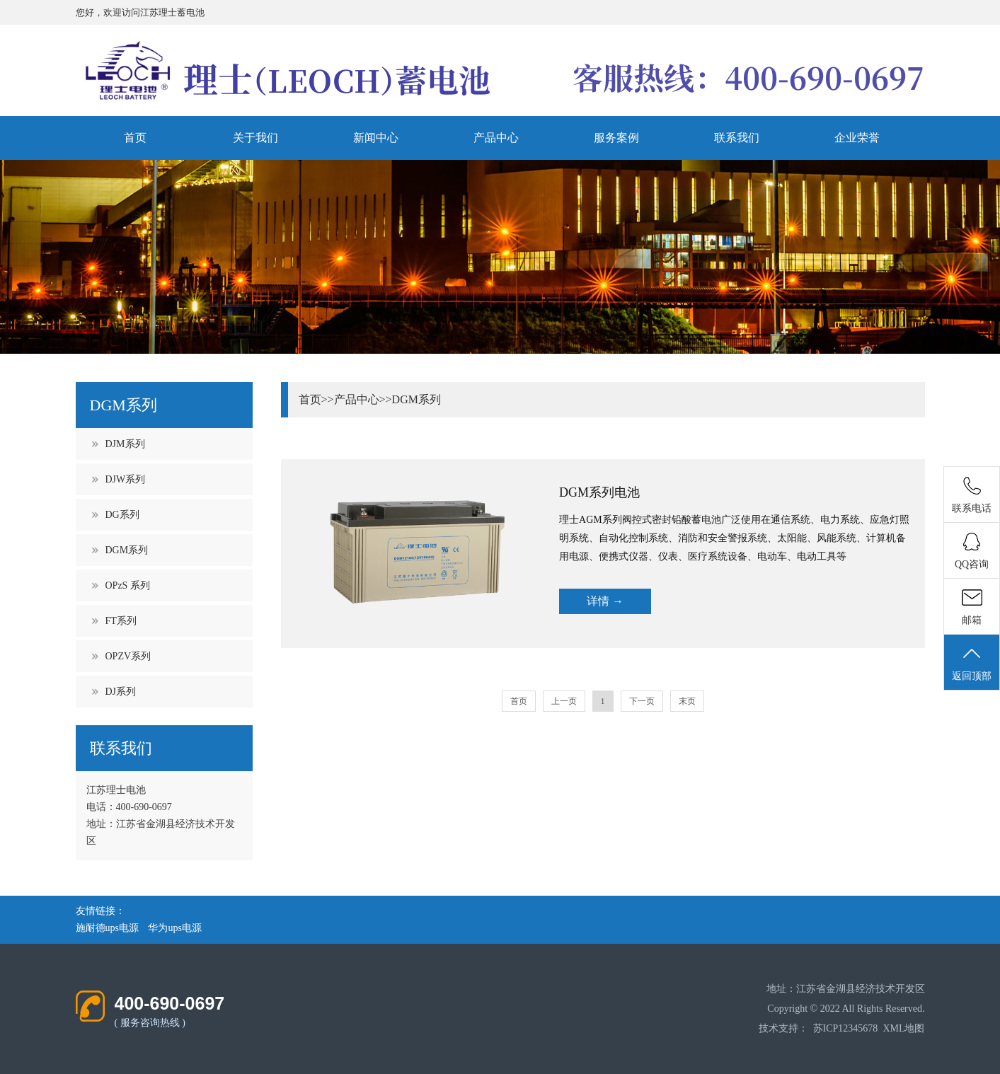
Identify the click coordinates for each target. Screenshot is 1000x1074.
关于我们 (255, 138)
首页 (135, 138)
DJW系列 (125, 479)
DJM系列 (125, 444)
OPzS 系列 (127, 585)
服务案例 (616, 138)
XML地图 (903, 1028)
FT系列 (121, 621)
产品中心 (496, 138)
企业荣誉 (857, 138)
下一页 (642, 701)
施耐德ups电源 (107, 928)
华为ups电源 (174, 928)
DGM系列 (127, 550)
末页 (687, 701)
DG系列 (122, 514)
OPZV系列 (128, 656)
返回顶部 (971, 663)
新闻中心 (375, 138)
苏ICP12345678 (845, 1028)
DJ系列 (121, 691)
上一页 (564, 701)
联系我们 (736, 138)
